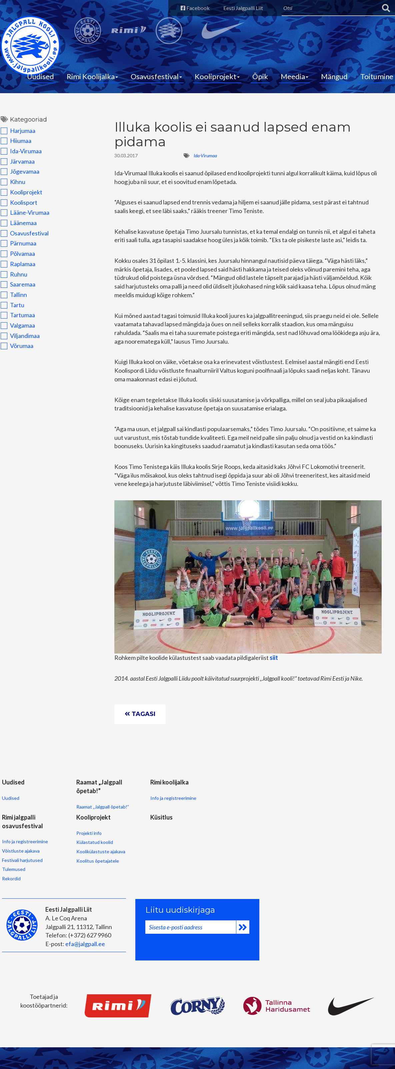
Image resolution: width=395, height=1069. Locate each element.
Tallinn (13, 295)
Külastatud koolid (20, 883)
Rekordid (192, 847)
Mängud (334, 76)
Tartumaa (17, 316)
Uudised (40, 76)
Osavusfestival (156, 76)
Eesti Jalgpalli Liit (242, 8)
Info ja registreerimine (145, 802)
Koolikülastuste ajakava (26, 892)
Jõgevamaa (19, 172)
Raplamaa (17, 265)
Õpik (260, 76)
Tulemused (194, 838)
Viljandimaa (19, 336)
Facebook (193, 8)
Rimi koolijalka (141, 785)
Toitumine (376, 76)
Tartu (12, 306)
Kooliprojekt (217, 76)
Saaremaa (17, 285)
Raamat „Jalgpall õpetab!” (88, 810)
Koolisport (18, 203)
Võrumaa (16, 347)
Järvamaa (17, 162)
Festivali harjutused (203, 829)
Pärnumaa (18, 244)
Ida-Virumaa (20, 152)
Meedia (294, 76)
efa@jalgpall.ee (85, 966)
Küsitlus (73, 857)
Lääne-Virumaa (24, 213)
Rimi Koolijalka (92, 76)
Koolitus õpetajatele (23, 901)
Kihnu (12, 183)
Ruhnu (13, 275)
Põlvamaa (17, 254)
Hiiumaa (15, 142)
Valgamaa (17, 326)
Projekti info (14, 873)
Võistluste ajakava (201, 820)
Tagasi (140, 715)
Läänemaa (18, 224)
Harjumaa (17, 131)
